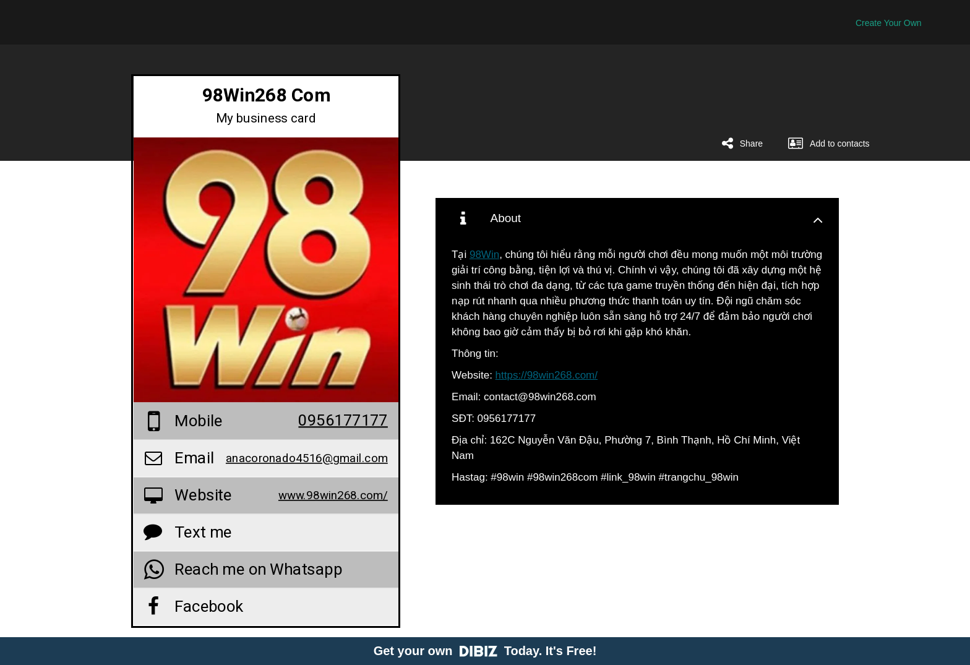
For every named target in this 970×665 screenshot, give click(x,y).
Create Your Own (889, 23)
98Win (484, 254)
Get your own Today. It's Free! (485, 651)
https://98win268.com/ (547, 375)
